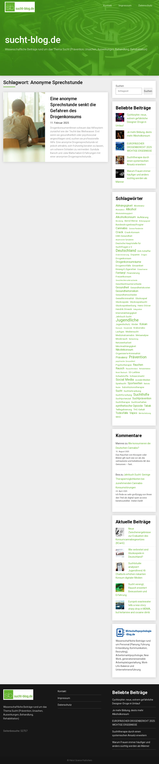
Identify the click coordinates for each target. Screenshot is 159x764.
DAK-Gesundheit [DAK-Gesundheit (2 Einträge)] (124, 235)
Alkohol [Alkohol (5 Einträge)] (131, 209)
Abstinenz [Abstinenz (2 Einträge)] (139, 205)
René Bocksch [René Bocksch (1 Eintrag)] (121, 372)
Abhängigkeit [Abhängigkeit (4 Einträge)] (124, 205)
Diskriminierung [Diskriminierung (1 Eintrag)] (122, 255)
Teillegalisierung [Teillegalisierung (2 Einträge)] (124, 409)
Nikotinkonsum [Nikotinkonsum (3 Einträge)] (124, 349)
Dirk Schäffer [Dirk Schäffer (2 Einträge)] (144, 251)
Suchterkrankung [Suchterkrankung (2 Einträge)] (132, 391)
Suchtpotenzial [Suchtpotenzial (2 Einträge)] (123, 398)
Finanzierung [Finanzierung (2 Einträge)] (133, 273)
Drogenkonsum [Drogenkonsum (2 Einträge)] (123, 258)
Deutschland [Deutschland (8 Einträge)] (126, 250)
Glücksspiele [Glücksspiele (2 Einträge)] (122, 302)
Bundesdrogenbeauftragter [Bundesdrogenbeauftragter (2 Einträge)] (130, 224)
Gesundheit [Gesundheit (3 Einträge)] (122, 287)
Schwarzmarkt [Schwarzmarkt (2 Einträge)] (137, 376)
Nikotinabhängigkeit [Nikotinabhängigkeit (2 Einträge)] (126, 346)
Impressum (125, 5)
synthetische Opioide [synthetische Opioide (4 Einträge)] (129, 405)
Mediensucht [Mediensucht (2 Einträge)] (132, 331)
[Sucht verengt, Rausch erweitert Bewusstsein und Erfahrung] (121, 587)
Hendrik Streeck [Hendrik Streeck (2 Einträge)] (124, 309)
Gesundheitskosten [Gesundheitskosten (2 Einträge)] (140, 287)
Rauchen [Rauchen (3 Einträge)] (138, 364)
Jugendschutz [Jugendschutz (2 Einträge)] (123, 324)
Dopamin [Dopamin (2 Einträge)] (135, 254)
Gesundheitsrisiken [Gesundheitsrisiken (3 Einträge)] (127, 291)
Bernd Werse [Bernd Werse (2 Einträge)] (131, 220)
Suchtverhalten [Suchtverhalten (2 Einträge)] (138, 402)
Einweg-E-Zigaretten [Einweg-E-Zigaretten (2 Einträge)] (126, 269)
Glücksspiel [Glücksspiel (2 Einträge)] (141, 298)
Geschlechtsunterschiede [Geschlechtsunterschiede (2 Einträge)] (128, 284)
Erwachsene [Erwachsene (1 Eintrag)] (142, 269)
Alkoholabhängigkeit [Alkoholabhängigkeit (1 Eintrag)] (124, 213)
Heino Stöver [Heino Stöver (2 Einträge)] (144, 305)
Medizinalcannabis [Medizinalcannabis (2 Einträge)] (125, 335)
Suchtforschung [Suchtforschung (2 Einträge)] (124, 394)
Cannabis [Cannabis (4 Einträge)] (121, 228)
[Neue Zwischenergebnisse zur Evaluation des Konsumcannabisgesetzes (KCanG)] (121, 531)
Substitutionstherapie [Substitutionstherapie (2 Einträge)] (133, 387)
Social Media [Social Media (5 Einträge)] (125, 379)
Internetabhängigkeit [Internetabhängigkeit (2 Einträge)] (126, 313)
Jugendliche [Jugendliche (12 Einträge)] (127, 320)
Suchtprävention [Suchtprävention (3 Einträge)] (141, 398)
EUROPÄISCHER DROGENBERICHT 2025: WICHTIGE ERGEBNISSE (139, 147)
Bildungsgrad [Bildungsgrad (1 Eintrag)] (144, 221)
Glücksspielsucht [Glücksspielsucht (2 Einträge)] (138, 302)
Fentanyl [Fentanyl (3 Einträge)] (120, 272)
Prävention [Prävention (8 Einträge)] (137, 357)
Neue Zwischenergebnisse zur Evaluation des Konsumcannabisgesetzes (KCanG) (133, 535)
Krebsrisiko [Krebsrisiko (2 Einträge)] (139, 327)
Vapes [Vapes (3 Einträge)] (133, 413)
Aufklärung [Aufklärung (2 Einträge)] (142, 217)
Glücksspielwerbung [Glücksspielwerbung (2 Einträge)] (126, 305)
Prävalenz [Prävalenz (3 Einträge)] (121, 357)
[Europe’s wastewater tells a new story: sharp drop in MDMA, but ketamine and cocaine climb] (121, 604)
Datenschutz (145, 5)
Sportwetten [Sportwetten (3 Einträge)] (135, 383)
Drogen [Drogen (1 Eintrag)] (144, 255)
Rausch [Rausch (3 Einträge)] (120, 368)
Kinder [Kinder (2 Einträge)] (135, 324)
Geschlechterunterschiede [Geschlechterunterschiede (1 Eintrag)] (126, 280)
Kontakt (108, 5)
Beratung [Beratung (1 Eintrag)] (119, 221)
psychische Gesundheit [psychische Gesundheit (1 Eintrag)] (125, 361)
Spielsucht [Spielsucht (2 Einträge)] (121, 383)
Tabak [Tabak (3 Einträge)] (147, 405)
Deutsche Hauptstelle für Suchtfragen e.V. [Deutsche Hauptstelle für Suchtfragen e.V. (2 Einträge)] (128, 245)
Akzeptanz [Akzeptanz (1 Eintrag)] (120, 210)
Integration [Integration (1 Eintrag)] (137, 309)
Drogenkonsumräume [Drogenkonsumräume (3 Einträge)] (128, 261)
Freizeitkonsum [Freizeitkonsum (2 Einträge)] (123, 276)
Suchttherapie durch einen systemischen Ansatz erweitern (138, 161)
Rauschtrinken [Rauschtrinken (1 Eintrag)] (132, 369)
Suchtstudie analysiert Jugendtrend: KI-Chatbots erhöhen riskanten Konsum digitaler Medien (131, 570)
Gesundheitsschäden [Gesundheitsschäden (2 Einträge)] (126, 294)
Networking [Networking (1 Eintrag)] (133, 339)
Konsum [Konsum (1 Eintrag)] (119, 328)
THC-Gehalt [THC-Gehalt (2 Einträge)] (139, 409)
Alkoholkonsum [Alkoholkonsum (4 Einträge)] (126, 217)
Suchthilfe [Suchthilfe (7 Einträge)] (141, 394)
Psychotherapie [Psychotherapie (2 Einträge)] (124, 364)
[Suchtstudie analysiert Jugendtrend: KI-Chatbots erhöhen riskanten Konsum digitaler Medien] (121, 566)
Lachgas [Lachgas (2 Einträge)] (120, 331)
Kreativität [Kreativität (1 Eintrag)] (128, 328)
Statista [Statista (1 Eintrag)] (147, 384)
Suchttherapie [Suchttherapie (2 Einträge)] (123, 402)
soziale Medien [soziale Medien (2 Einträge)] (142, 379)
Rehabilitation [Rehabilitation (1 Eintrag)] (144, 369)
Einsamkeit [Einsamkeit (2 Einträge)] (137, 265)
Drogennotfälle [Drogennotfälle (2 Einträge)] (123, 265)
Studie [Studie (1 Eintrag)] (118, 387)
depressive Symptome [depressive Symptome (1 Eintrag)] (125, 240)
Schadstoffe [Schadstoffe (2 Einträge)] (122, 376)
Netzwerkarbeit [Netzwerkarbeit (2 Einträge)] (123, 342)
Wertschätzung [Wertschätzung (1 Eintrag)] (145, 413)
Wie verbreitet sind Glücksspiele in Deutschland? (138, 553)
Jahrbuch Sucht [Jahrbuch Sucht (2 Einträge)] (124, 316)
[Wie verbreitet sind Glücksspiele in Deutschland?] (121, 552)
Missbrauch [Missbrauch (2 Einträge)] (121, 338)
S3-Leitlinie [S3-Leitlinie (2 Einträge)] (134, 372)
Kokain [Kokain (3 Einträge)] (143, 324)
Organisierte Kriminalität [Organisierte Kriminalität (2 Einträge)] (128, 353)
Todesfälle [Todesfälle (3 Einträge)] (122, 413)
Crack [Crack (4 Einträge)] (119, 232)
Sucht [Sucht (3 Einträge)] (119, 390)
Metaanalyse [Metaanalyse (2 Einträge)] (142, 335)
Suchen (120, 86)
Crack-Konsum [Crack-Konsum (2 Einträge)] (132, 232)
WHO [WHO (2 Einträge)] (118, 416)
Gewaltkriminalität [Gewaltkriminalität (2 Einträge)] (125, 298)
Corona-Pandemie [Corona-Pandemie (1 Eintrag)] (136, 228)
